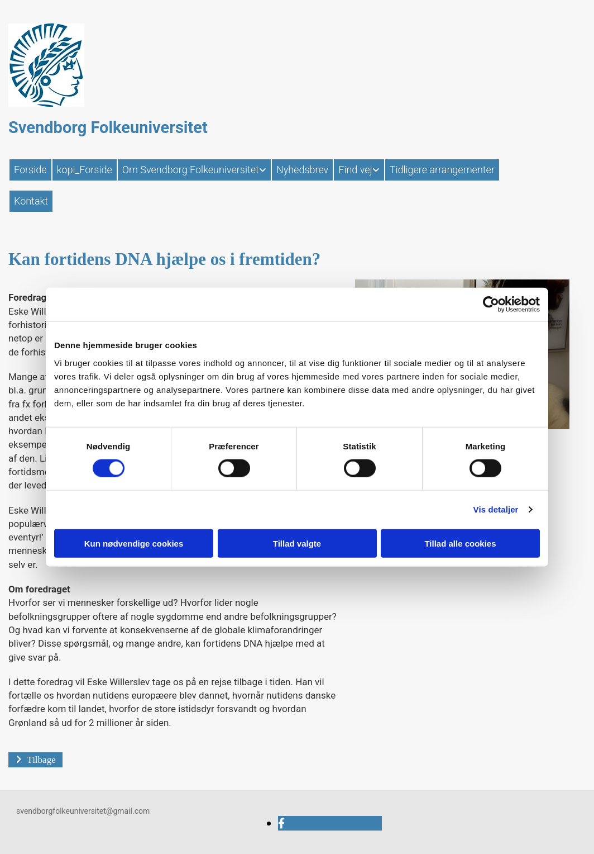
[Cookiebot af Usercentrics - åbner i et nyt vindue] (491, 304)
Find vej (355, 169)
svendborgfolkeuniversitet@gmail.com (83, 810)
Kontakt (31, 201)
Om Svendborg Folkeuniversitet (190, 169)
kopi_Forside (84, 169)
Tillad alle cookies (460, 543)
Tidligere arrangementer (442, 169)
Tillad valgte (297, 543)
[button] (35, 760)
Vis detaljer (496, 509)
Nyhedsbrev (302, 169)
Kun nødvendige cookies (134, 543)
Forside (30, 169)
